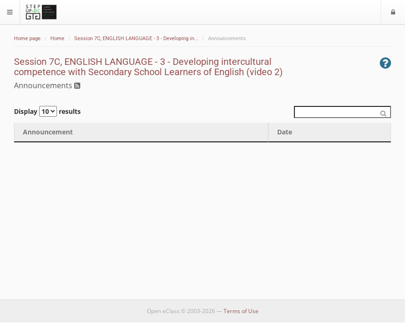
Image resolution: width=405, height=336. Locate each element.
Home (57, 38)
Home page (27, 38)
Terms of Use (240, 311)
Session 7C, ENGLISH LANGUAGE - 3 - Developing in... (136, 38)
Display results (47, 111)
